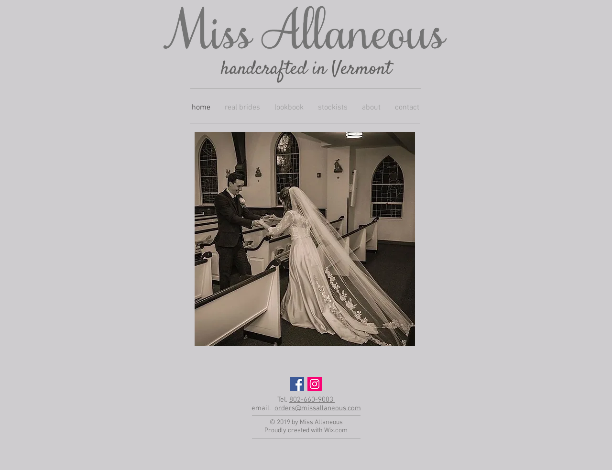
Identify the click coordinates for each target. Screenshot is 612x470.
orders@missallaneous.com (317, 408)
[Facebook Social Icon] (297, 384)
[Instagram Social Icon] (314, 384)
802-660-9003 (312, 399)
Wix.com (336, 430)
